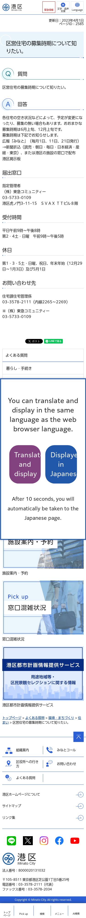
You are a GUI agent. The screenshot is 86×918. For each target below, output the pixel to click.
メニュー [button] (59, 914)
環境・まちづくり (61, 717)
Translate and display (27, 464)
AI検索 (76, 913)
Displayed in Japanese (63, 464)
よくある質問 (34, 717)
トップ (6, 914)
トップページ (11, 717)
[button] (48, 7)
